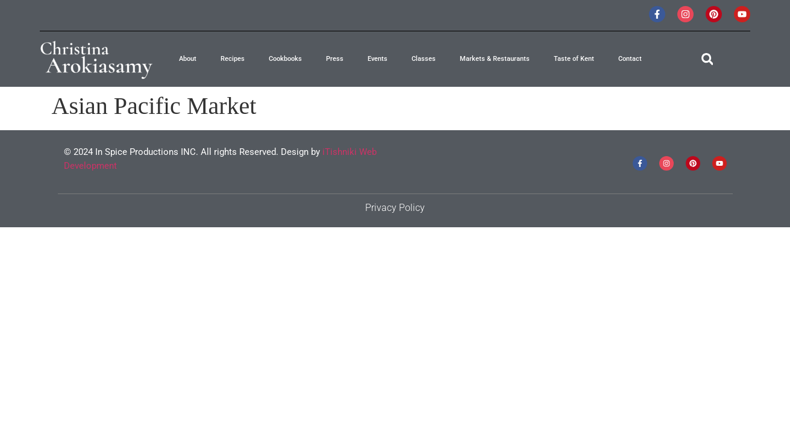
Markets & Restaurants (495, 59)
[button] (707, 59)
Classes (424, 59)
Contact (630, 59)
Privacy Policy (395, 207)
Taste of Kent (574, 59)
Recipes (233, 59)
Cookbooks (285, 59)
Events (377, 59)
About (187, 59)
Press (334, 59)
